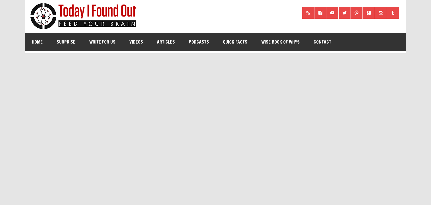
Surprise (66, 42)
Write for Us (102, 42)
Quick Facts (235, 42)
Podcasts (199, 42)
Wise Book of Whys (280, 42)
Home (37, 42)
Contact (322, 42)
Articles (166, 42)
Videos (136, 42)
